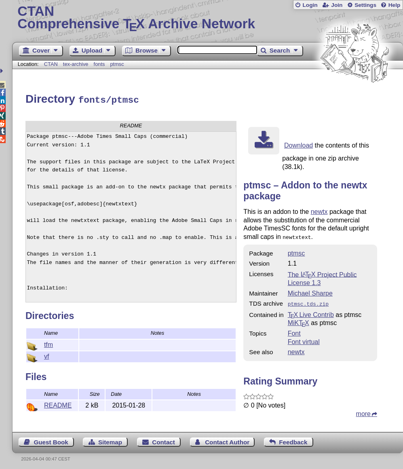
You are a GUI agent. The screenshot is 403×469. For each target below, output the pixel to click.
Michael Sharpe (310, 291)
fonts (99, 64)
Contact (163, 439)
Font (294, 330)
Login (309, 5)
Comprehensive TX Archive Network (207, 18)
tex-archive (76, 64)
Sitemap (110, 439)
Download (298, 144)
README (58, 404)
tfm (48, 343)
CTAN (51, 64)
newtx (319, 210)
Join (336, 5)
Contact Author (227, 439)
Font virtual (304, 339)
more (363, 411)
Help (394, 5)
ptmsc (117, 64)
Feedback (293, 439)
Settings (365, 5)
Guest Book (51, 439)
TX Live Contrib (311, 311)
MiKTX (298, 320)
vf (46, 355)
